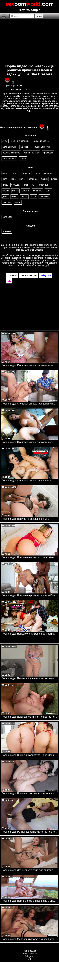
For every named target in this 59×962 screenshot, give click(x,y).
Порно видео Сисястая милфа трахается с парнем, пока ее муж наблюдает (30, 365)
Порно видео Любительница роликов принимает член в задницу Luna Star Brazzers (29, 70)
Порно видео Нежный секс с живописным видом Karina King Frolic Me (30, 900)
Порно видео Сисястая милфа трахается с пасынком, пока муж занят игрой (30, 403)
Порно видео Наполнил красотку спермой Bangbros (30, 595)
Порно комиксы (29, 953)
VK (29, 959)
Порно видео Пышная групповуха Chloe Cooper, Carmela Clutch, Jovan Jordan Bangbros (30, 755)
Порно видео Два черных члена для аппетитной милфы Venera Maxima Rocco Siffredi (30, 870)
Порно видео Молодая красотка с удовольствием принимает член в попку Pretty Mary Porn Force (30, 939)
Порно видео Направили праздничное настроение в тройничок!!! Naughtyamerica (30, 633)
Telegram (29, 956)
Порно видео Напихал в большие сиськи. (25, 519)
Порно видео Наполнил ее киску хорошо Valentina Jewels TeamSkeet (30, 557)
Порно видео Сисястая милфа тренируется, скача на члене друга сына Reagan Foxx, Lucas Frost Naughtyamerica (30, 480)
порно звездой (42, 265)
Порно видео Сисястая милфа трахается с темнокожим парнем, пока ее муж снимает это (30, 442)
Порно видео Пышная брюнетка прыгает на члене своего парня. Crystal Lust (30, 678)
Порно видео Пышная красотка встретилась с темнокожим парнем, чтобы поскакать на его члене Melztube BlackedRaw (30, 793)
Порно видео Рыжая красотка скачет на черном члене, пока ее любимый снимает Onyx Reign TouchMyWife (30, 831)
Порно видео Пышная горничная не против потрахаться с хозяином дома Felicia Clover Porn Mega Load (30, 716)
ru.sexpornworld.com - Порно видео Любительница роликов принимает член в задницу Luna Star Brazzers (30, 247)
